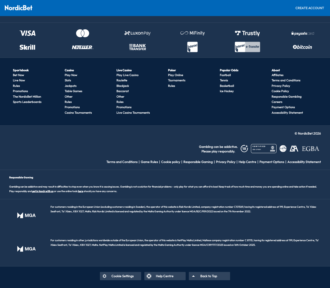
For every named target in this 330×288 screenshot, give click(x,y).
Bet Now (18, 75)
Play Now (71, 75)
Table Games (73, 91)
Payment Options (283, 107)
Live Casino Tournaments (133, 112)
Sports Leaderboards (27, 102)
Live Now (19, 80)
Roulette (121, 80)
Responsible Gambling (287, 96)
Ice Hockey (227, 91)
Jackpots (71, 86)
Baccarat (122, 91)
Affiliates (277, 75)
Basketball (227, 86)
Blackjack (122, 86)
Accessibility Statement (287, 112)
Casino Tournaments (78, 112)
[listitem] (123, 162)
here (80, 191)
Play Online (175, 75)
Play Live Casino (127, 75)
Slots (68, 80)
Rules (16, 86)
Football (225, 75)
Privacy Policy (281, 86)
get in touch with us (42, 191)
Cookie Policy (280, 91)
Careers (277, 102)
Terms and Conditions (286, 80)
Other (68, 96)
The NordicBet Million (27, 96)
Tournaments (176, 80)
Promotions (20, 91)
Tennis (224, 80)
